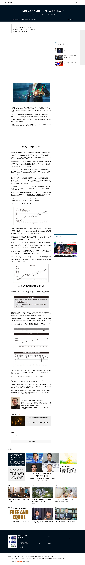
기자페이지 (60, 542)
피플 (49, 542)
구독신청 (69, 538)
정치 (39, 536)
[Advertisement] (28, 135)
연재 (58, 536)
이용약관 (33, 556)
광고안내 (69, 540)
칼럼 (39, 543)
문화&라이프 (41, 540)
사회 (39, 538)
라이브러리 (60, 540)
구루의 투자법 (14, 414)
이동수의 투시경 (59, 44)
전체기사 (50, 543)
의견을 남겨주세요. (15, 435)
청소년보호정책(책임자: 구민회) (47, 556)
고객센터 (29, 556)
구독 (20, 414)
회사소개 (13, 556)
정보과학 (50, 540)
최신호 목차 (60, 538)
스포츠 (40, 542)
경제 (49, 536)
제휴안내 (25, 556)
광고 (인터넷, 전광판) (19, 556)
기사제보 (69, 536)
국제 (49, 538)
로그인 (81, 2)
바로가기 (71, 242)
